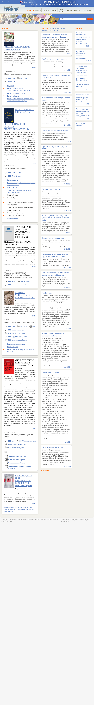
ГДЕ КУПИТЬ (87, 10)
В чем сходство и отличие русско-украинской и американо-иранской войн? (56, 223)
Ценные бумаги (16, 93)
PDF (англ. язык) (17, 285)
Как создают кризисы (80, 124)
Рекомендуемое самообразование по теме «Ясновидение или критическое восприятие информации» (19, 509)
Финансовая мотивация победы (56, 242)
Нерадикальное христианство (56, 199)
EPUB (12, 82)
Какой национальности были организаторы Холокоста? (56, 349)
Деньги (13, 96)
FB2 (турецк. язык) (17, 340)
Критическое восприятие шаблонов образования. (81, 55)
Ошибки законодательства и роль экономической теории (20, 100)
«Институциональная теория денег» (17, 48)
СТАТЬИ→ (45, 28)
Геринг (16, 460)
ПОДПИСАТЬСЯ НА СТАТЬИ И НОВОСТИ (53, 29)
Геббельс (17, 456)
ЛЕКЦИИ (53, 10)
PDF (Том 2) (14, 176)
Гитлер (16, 463)
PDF (11, 78)
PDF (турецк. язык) (17, 337)
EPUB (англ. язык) (17, 444)
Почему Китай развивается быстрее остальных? (56, 83)
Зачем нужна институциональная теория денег (19, 89)
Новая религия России (56, 406)
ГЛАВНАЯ (30, 10)
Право (12, 347)
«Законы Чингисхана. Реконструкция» (25, 295)
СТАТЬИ (45, 10)
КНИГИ (38, 10)
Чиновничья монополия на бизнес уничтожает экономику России (56, 43)
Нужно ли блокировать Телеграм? (56, 135)
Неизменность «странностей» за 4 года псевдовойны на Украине (56, 260)
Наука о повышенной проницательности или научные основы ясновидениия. (83, 38)
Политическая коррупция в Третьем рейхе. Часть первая (81, 69)
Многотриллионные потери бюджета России (56, 110)
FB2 (23, 78)
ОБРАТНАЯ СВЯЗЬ (73, 10)
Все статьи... (45, 470)
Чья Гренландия (56, 310)
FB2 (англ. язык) (16, 333)
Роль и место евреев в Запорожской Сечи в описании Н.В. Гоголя (56, 279)
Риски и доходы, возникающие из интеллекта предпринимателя (83, 112)
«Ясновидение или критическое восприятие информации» (23, 480)
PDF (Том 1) (14, 173)
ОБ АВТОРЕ (61, 10)
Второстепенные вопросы (20, 466)
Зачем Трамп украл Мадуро (56, 456)
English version (26, 2)
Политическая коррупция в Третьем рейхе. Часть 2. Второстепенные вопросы (82, 81)
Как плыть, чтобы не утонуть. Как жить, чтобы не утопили (82, 98)
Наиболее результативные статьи (56, 63)
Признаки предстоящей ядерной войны (56, 164)
